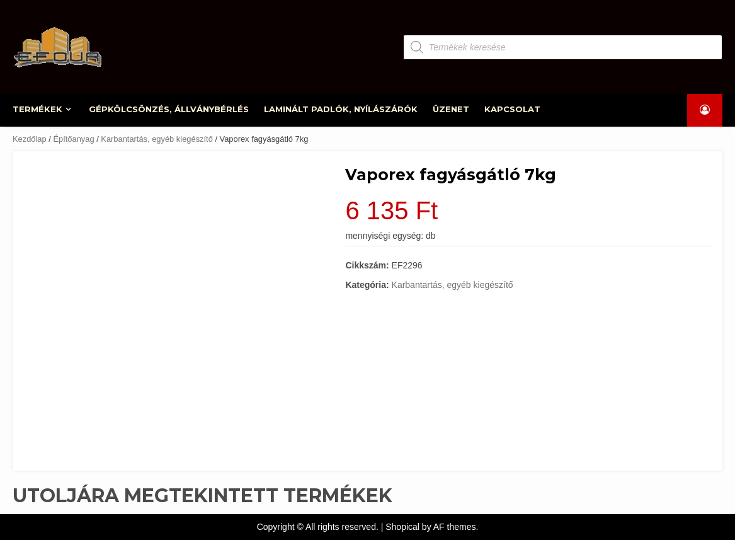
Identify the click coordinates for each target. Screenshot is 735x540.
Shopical (402, 527)
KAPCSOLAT (512, 109)
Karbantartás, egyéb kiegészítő (157, 139)
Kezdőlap (30, 139)
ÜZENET (451, 109)
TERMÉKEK (38, 109)
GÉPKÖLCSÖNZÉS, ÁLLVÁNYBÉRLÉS (169, 109)
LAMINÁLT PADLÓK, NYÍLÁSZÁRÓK (341, 109)
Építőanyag (73, 139)
